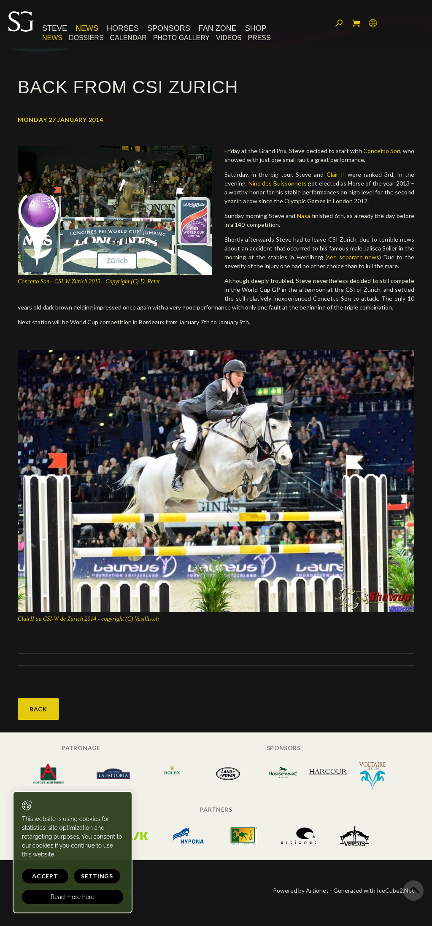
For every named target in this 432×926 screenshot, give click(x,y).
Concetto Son (381, 150)
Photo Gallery (181, 37)
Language (373, 23)
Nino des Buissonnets (278, 183)
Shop (256, 28)
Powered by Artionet (301, 890)
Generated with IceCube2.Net (373, 890)
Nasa (303, 215)
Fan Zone (218, 28)
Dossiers (86, 37)
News (87, 28)
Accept (45, 876)
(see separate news (352, 257)
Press (259, 37)
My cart (356, 23)
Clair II (337, 174)
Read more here (72, 897)
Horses (123, 28)
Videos (228, 37)
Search (339, 23)
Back (38, 709)
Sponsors (168, 28)
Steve (54, 28)
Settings (97, 876)
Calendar (128, 37)
